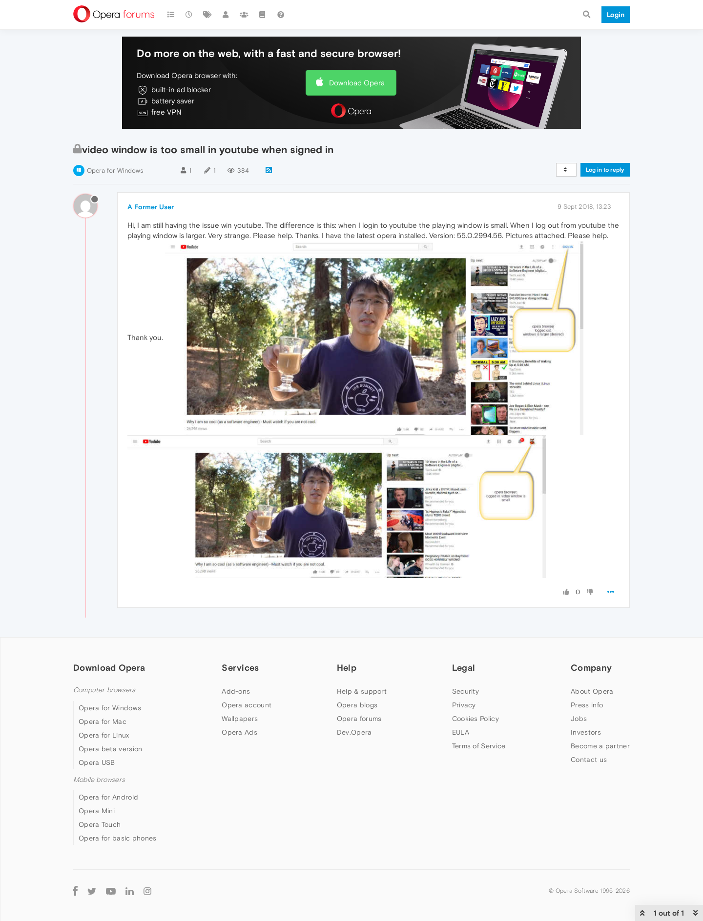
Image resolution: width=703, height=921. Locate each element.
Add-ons (236, 691)
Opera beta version (110, 749)
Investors (586, 732)
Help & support (362, 691)
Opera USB (97, 762)
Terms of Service (479, 746)
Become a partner (600, 746)
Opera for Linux (104, 735)
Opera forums (359, 718)
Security (465, 691)
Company (591, 667)
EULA (460, 732)
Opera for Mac (102, 721)
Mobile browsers (99, 780)
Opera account (246, 705)
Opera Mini (97, 811)
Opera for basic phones (118, 838)
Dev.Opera (354, 732)
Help (346, 667)
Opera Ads (239, 732)
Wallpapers (240, 718)
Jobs (579, 718)
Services (240, 667)
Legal (464, 667)
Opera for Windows (115, 170)
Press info (587, 705)
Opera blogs (357, 705)
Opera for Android (108, 797)
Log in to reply (605, 169)
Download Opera (357, 83)
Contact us (589, 759)
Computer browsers (104, 690)
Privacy (464, 705)
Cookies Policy (475, 718)
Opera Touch (100, 824)
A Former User (150, 207)
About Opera (592, 691)
